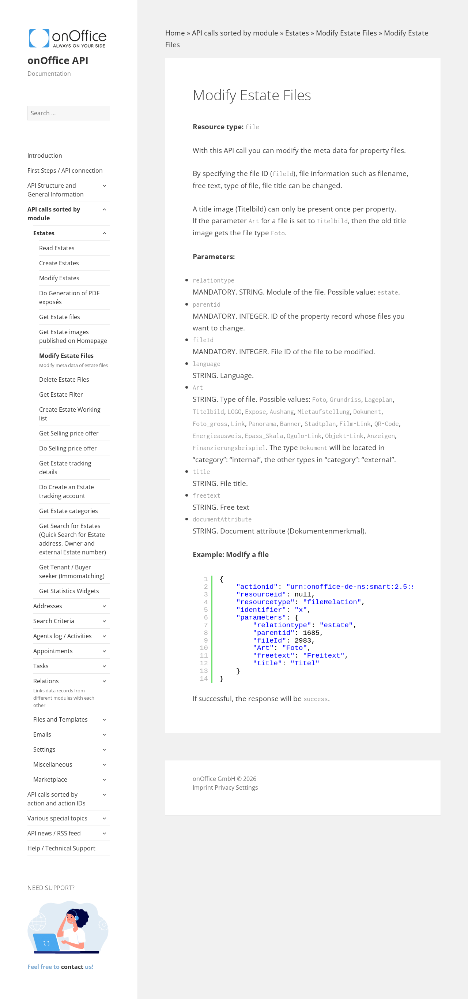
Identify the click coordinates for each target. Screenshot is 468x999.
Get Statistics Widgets (69, 591)
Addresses (47, 606)
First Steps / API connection (65, 170)
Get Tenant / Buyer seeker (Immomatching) (72, 571)
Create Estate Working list (70, 413)
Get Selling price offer (69, 433)
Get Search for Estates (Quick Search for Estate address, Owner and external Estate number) (72, 539)
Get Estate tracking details (65, 467)
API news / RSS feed (54, 833)
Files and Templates (60, 719)
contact (72, 967)
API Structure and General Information (55, 190)
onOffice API (57, 60)
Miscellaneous (52, 764)
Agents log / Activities (62, 636)
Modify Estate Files (74, 360)
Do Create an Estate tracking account (66, 491)
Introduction (44, 155)
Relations (64, 693)
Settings (44, 749)
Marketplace (50, 779)
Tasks (41, 666)
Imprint (203, 787)
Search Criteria (53, 621)
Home (175, 33)
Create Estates (59, 263)
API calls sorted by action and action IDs (56, 798)
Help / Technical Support (61, 848)
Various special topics (57, 818)
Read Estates (57, 248)
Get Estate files (59, 317)
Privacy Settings (236, 787)
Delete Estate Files (64, 379)
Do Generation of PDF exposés (69, 297)
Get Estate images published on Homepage (73, 336)
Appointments (53, 651)
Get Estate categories (68, 511)
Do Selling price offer (68, 448)
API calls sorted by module (53, 213)
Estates (43, 233)
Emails (42, 734)
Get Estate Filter (61, 394)
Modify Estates (59, 278)
